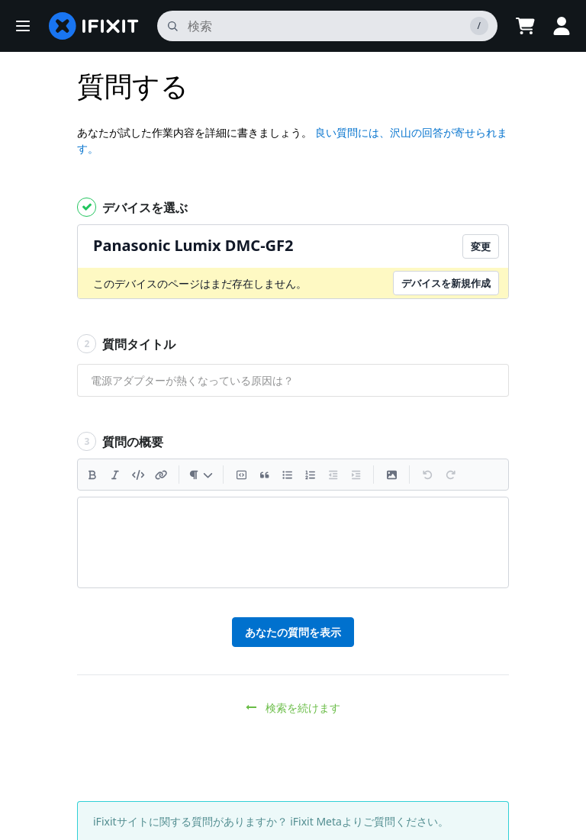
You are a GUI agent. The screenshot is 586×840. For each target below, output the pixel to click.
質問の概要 (120, 441)
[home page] (94, 26)
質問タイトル (126, 343)
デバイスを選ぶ (132, 207)
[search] (327, 26)
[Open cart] (525, 26)
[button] (23, 26)
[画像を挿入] (391, 474)
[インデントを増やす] (355, 474)
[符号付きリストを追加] (309, 474)
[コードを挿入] (138, 474)
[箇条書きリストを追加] (287, 474)
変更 (481, 246)
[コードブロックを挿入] (241, 474)
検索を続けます (293, 707)
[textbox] (293, 542)
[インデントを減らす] (332, 474)
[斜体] (115, 474)
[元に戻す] (427, 474)
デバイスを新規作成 (446, 283)
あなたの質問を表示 (293, 632)
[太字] (92, 474)
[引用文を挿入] (264, 474)
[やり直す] (450, 474)
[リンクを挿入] (161, 474)
